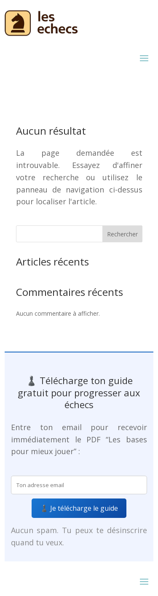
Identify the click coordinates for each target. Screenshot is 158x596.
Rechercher (122, 234)
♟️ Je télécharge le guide (79, 508)
